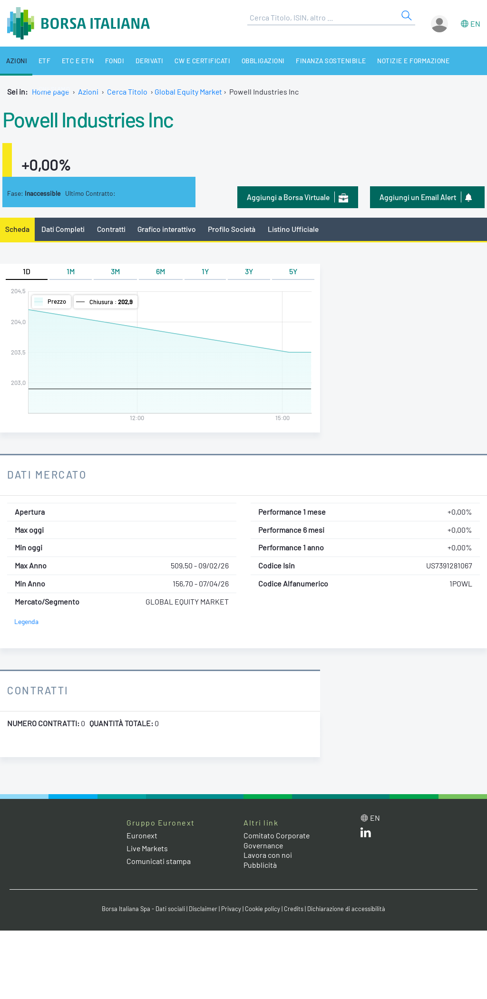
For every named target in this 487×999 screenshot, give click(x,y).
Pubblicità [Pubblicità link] (260, 864)
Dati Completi (63, 228)
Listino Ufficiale (295, 228)
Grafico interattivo (166, 228)
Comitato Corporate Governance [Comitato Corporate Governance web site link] (277, 840)
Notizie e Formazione (401, 61)
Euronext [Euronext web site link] (142, 835)
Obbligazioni (253, 61)
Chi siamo (464, 61)
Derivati (142, 61)
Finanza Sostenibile (320, 61)
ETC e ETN (74, 61)
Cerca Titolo (127, 91)
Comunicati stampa (159, 860)
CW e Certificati (194, 61)
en (475, 23)
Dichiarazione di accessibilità (346, 909)
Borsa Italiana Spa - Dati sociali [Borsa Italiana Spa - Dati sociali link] (143, 909)
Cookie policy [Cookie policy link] (262, 909)
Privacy (231, 909)
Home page (50, 91)
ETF (42, 61)
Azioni (15, 61)
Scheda (17, 228)
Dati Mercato (47, 474)
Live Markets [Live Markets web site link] (148, 848)
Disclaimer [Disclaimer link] (203, 909)
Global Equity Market (189, 91)
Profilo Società (233, 228)
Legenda (26, 622)
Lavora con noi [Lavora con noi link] (268, 855)
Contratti (111, 228)
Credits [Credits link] (293, 909)
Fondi (108, 61)
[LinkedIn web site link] (365, 834)
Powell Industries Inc (88, 119)
